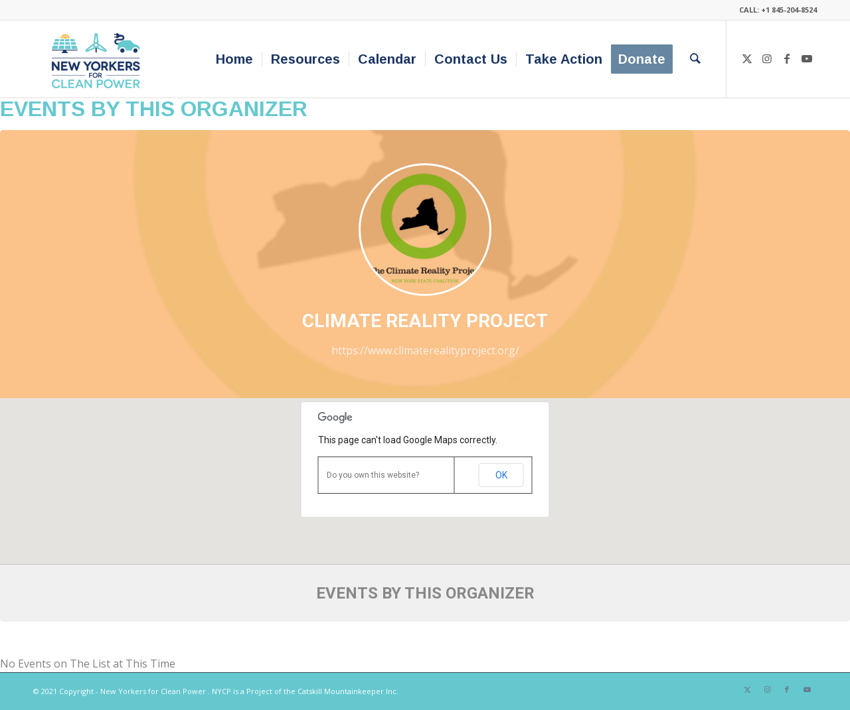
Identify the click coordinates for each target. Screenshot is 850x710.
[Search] (695, 59)
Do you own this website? (373, 475)
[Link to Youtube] (807, 58)
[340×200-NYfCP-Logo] (98, 59)
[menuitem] (234, 59)
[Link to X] (747, 58)
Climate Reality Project (425, 321)
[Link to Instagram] (767, 58)
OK (501, 475)
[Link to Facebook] (787, 58)
